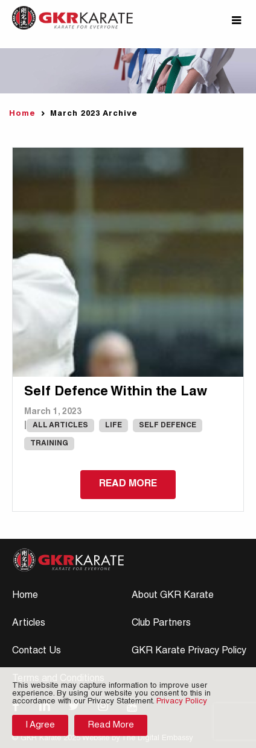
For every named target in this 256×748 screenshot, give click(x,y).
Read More (111, 725)
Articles (28, 624)
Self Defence (167, 425)
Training (49, 443)
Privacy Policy (181, 702)
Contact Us (36, 651)
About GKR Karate (173, 596)
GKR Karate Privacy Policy (189, 651)
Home (22, 114)
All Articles (60, 425)
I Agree (40, 725)
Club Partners (161, 624)
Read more (128, 484)
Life (113, 425)
